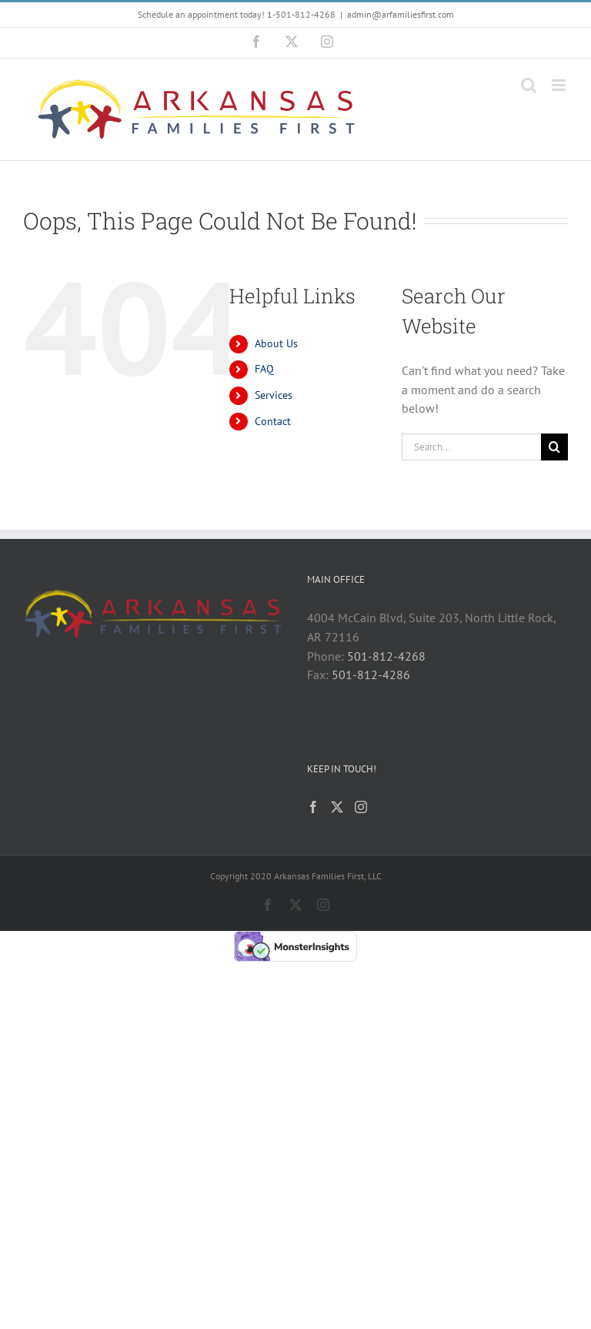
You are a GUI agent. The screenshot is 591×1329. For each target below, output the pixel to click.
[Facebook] (313, 807)
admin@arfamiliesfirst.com (400, 14)
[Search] (554, 447)
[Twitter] (337, 807)
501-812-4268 (386, 656)
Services (273, 395)
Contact (273, 421)
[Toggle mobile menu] (560, 85)
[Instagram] (361, 807)
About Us (276, 343)
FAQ (264, 369)
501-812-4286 (371, 674)
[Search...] (471, 447)
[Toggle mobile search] (528, 85)
